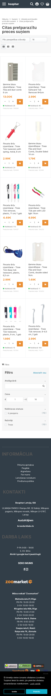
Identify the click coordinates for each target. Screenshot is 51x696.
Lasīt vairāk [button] (35, 683)
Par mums (25, 474)
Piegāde (25, 468)
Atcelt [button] (45, 674)
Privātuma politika (25, 481)
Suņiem (15, 19)
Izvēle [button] (14, 692)
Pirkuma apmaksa (25, 465)
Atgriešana (25, 471)
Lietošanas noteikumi (25, 478)
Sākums (5, 19)
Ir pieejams (13, 413)
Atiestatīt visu (39, 372)
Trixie (10, 424)
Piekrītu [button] (36, 692)
